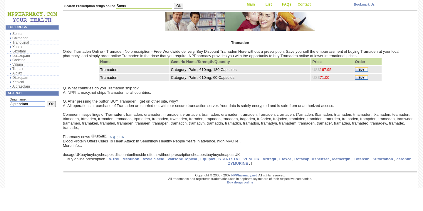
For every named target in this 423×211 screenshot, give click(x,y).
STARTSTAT (229, 159)
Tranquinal (20, 42)
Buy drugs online (240, 182)
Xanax (17, 47)
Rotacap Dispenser (311, 159)
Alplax (17, 73)
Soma (16, 34)
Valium (17, 64)
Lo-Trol (112, 159)
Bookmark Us (364, 4)
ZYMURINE (238, 163)
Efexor (285, 159)
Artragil (269, 159)
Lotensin (362, 159)
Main (251, 4)
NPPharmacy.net (244, 175)
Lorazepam (21, 56)
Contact (304, 4)
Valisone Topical (182, 159)
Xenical (18, 82)
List (269, 4)
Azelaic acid (153, 159)
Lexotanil (19, 51)
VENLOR (251, 159)
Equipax (207, 159)
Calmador (20, 38)
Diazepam (20, 78)
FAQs (286, 4)
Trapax (17, 69)
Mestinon (130, 159)
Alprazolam (21, 86)
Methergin (341, 159)
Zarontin (404, 159)
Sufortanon (383, 159)
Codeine (19, 60)
